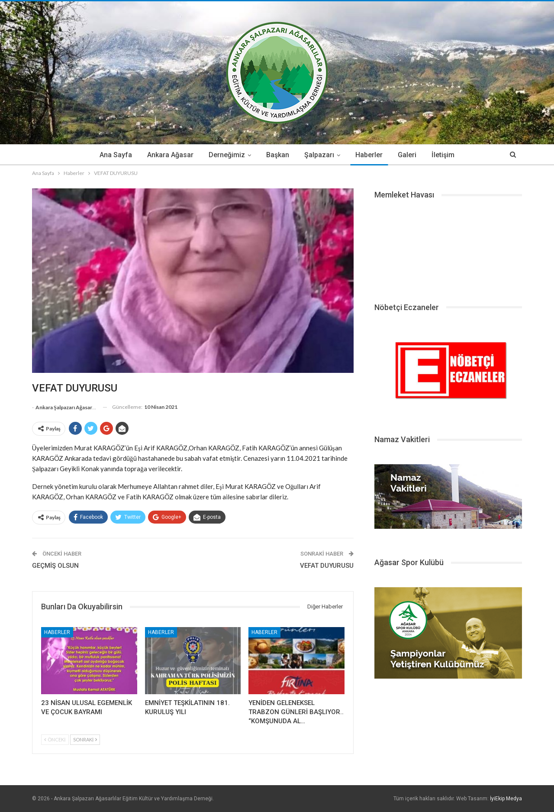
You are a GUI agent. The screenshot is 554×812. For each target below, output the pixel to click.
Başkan (277, 155)
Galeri (407, 155)
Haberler (369, 155)
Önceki (55, 739)
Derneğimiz (227, 155)
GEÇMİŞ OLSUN (55, 565)
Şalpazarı (319, 155)
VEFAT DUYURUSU (327, 565)
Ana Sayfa (116, 155)
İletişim (443, 155)
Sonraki (85, 739)
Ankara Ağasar (170, 155)
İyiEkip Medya (506, 799)
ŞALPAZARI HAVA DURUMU (448, 247)
